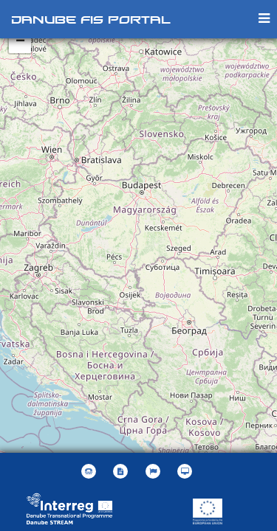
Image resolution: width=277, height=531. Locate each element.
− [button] (20, 42)
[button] (154, 471)
